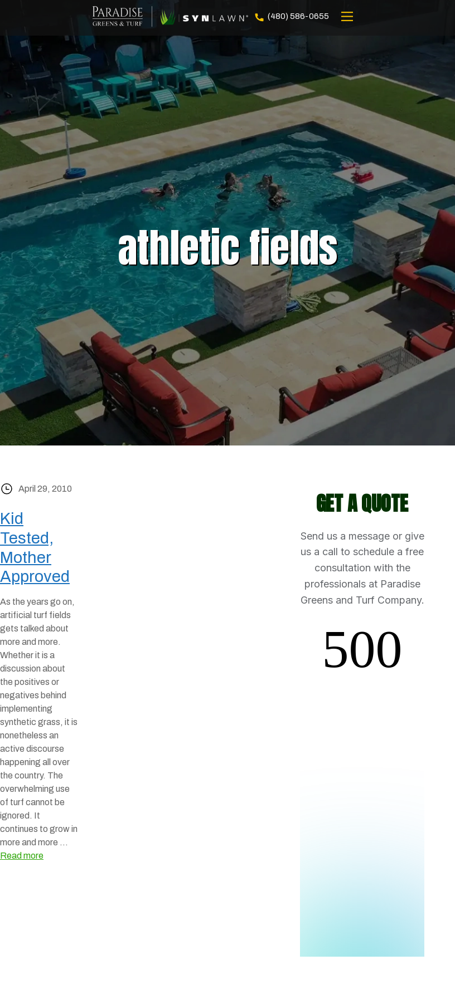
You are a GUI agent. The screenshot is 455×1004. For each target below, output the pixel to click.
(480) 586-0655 (291, 16)
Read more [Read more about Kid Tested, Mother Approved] (21, 855)
